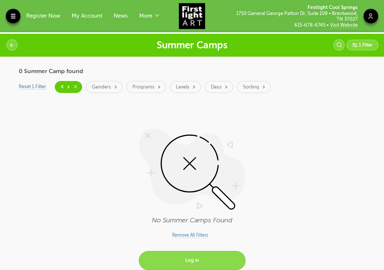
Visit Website (344, 25)
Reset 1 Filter (33, 86)
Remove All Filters (190, 235)
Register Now (43, 16)
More (146, 16)
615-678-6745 (310, 25)
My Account (87, 16)
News (121, 16)
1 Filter (365, 45)
